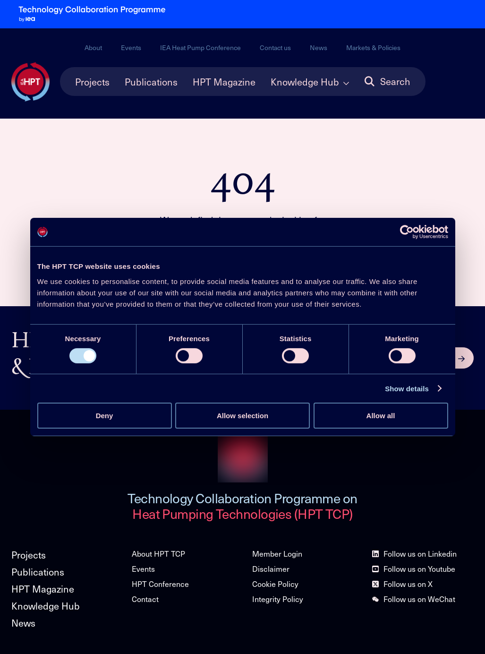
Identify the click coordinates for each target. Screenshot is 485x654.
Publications (151, 81)
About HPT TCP (158, 554)
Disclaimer (270, 569)
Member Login (277, 554)
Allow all (380, 416)
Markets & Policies (373, 47)
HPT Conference (160, 584)
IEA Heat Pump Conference (200, 47)
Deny (104, 416)
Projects (92, 81)
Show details (407, 388)
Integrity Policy (277, 599)
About (93, 47)
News (318, 47)
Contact (145, 599)
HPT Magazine (224, 81)
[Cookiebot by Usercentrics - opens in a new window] (407, 232)
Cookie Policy (275, 584)
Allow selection (242, 416)
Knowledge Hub (305, 81)
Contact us (275, 47)
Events (131, 47)
